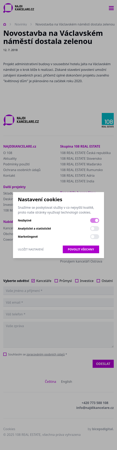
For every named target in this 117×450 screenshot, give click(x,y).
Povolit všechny (81, 249)
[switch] (94, 220)
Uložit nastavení (30, 249)
